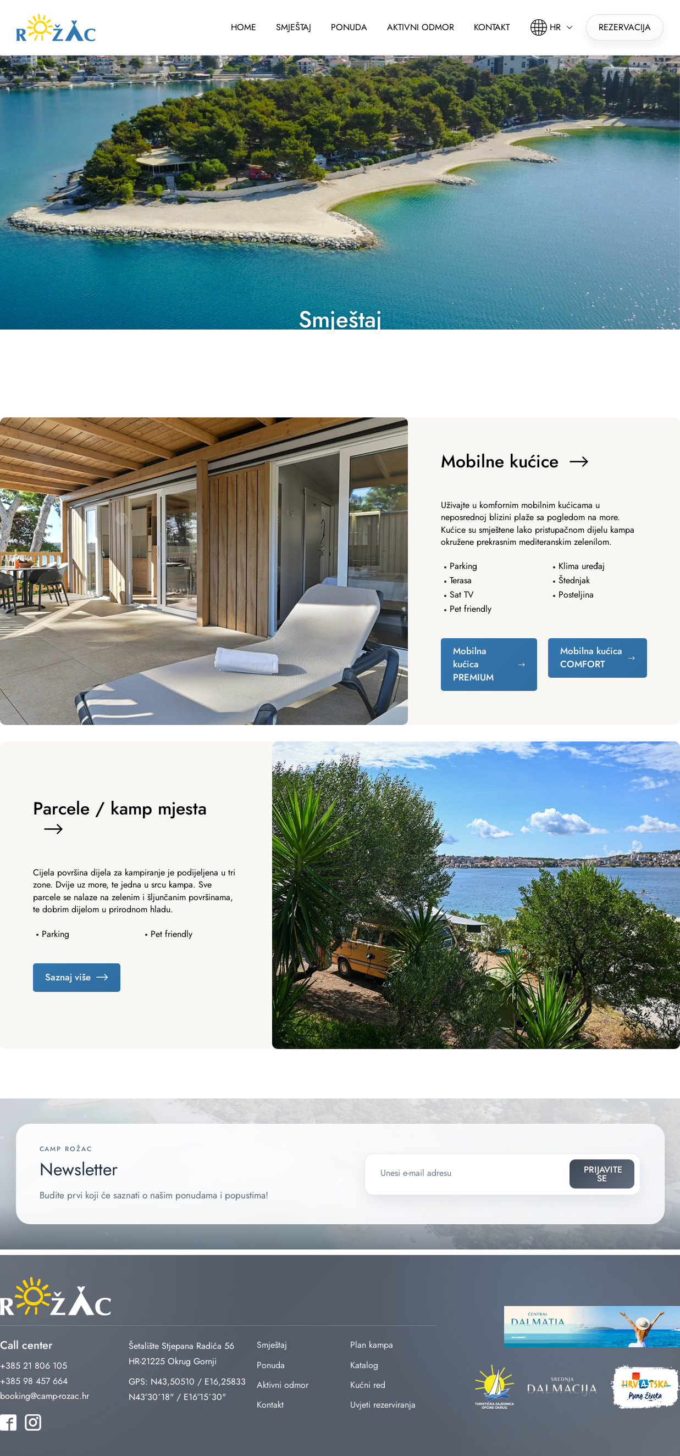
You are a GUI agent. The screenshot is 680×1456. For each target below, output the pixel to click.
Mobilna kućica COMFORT (591, 657)
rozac (56, 27)
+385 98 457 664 (34, 1381)
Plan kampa (371, 1344)
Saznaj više (68, 977)
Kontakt (492, 27)
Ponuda (349, 27)
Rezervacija (625, 27)
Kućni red (367, 1385)
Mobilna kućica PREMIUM (473, 664)
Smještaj (293, 27)
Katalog (364, 1365)
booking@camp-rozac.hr (44, 1396)
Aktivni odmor (420, 27)
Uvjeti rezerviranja (383, 1404)
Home (243, 27)
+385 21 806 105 (33, 1365)
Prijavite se (588, 1174)
